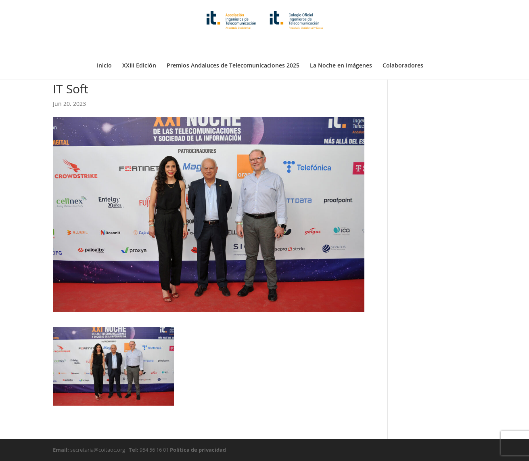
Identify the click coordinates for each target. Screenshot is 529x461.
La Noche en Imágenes (341, 45)
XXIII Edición (139, 45)
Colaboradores (403, 45)
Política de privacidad (197, 449)
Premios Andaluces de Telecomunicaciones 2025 (233, 45)
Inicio (104, 45)
